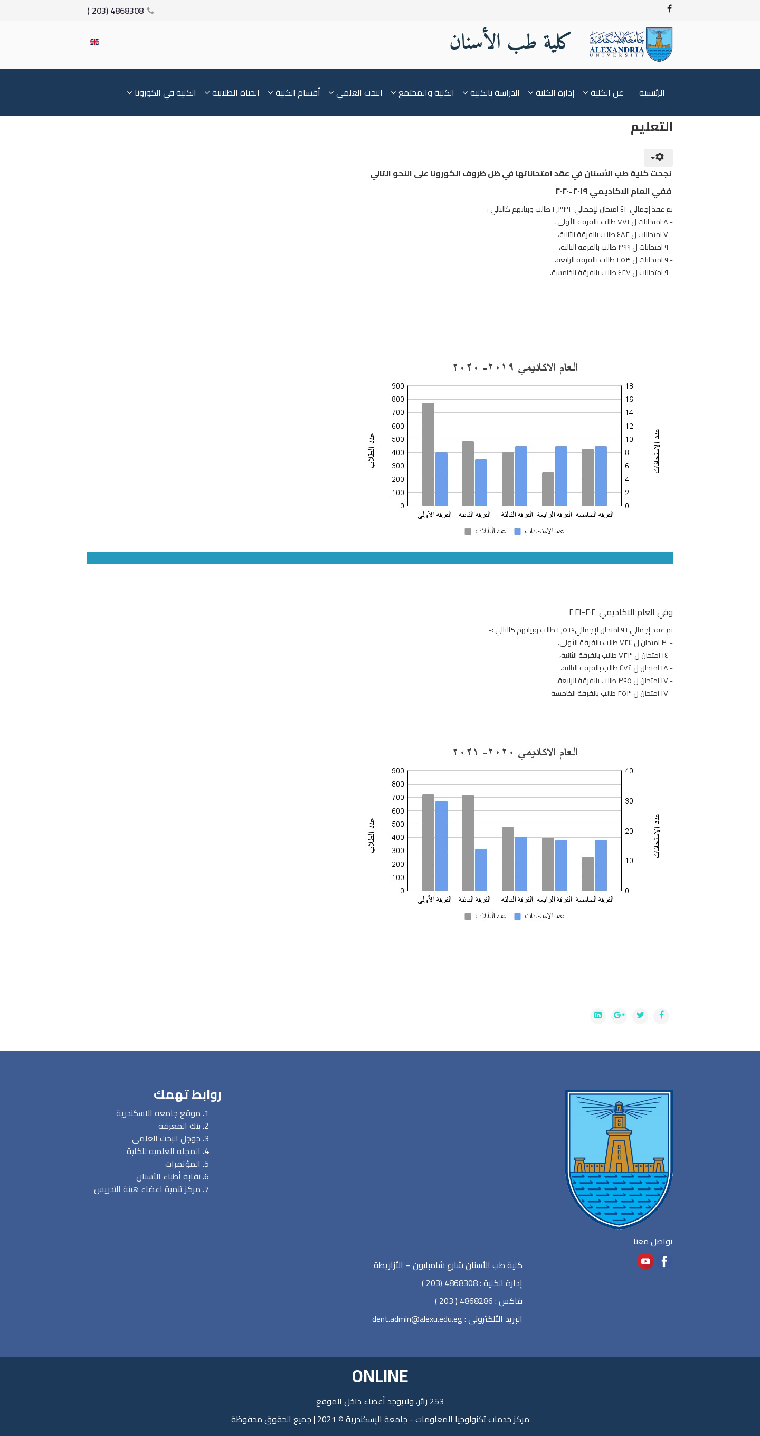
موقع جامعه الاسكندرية (158, 1113)
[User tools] (658, 158)
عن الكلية (607, 92)
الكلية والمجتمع (426, 92)
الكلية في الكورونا (165, 92)
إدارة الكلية (555, 92)
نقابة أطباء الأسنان (168, 1176)
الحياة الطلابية (236, 92)
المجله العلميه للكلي (166, 1151)
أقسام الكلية (298, 92)
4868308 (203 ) (115, 10)
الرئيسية (652, 92)
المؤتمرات (183, 1164)
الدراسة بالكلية (495, 92)
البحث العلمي (359, 92)
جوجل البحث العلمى (166, 1138)
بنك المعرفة (179, 1125)
